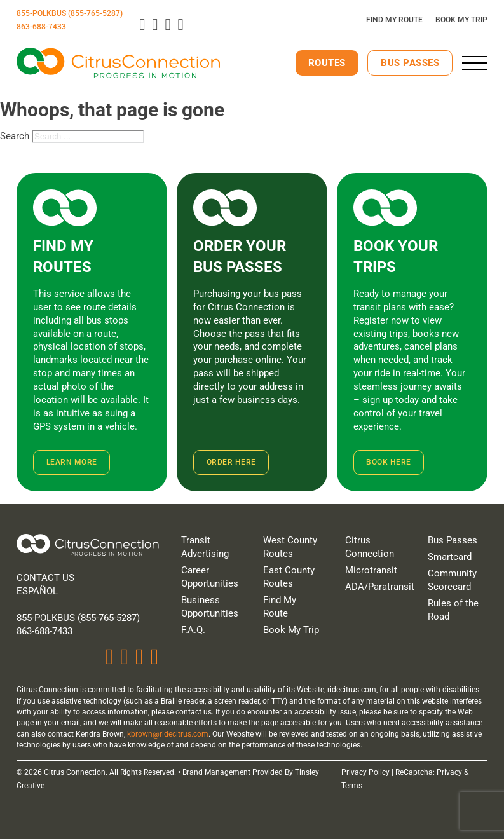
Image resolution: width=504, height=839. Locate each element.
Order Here (231, 462)
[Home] (88, 546)
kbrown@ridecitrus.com (167, 734)
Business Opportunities (209, 606)
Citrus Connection (369, 547)
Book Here (388, 462)
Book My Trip (291, 630)
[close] (474, 63)
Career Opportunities (209, 576)
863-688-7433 (41, 26)
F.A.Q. (193, 630)
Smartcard (450, 557)
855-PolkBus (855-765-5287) (78, 618)
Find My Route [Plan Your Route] (394, 19)
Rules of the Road (453, 609)
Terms (351, 785)
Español (37, 591)
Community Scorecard (452, 580)
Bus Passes (410, 63)
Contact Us (45, 577)
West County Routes (290, 547)
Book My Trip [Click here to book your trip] (461, 19)
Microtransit (371, 570)
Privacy (449, 772)
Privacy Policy (365, 772)
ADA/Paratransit (375, 586)
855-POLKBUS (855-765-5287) (70, 13)
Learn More (71, 462)
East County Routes (289, 576)
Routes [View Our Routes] (327, 63)
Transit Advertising (205, 547)
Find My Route (279, 606)
